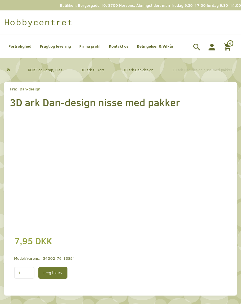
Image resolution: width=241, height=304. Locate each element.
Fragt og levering (55, 46)
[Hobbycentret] (38, 22)
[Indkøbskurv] (228, 46)
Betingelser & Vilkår (155, 46)
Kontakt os (118, 46)
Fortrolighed (19, 46)
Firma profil (89, 46)
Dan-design (30, 89)
